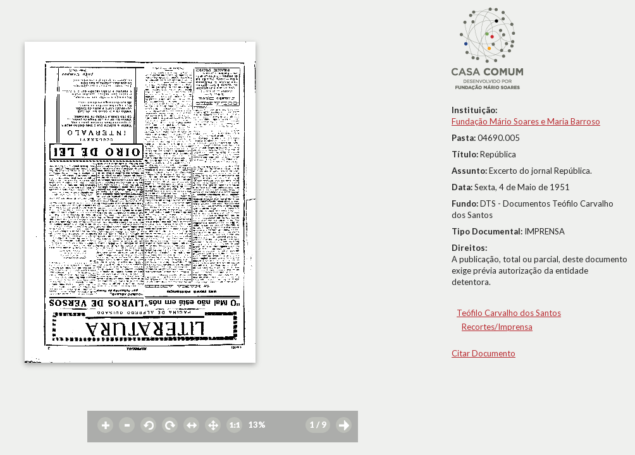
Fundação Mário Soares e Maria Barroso (526, 121)
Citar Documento (483, 353)
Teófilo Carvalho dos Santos (509, 313)
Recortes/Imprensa (497, 327)
